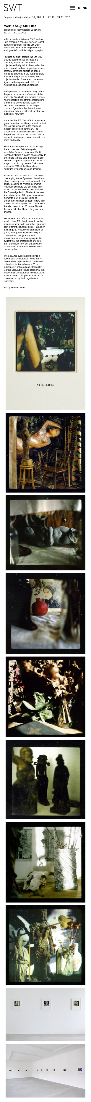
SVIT (13, 7)
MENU (78, 8)
